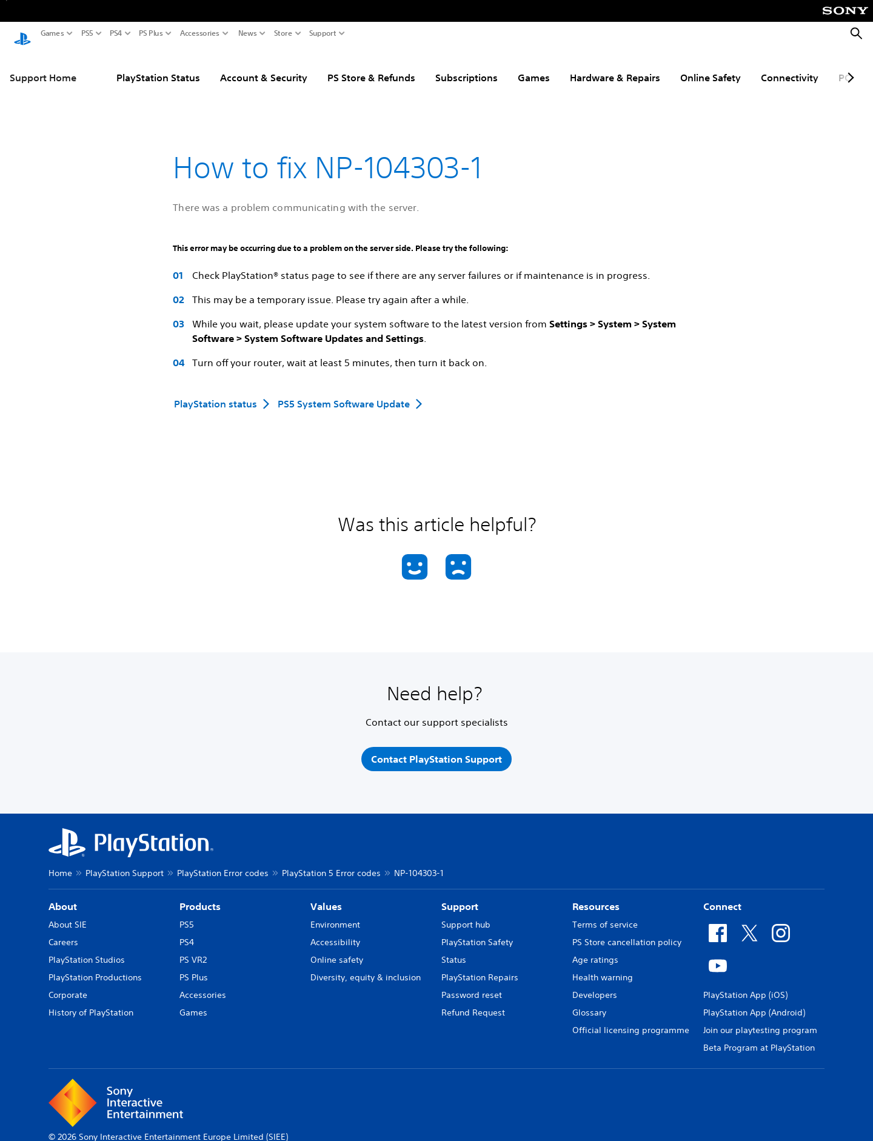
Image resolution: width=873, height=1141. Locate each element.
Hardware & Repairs (615, 66)
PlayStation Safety (477, 933)
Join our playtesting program (760, 1021)
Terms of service (605, 915)
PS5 (87, 33)
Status (453, 950)
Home (60, 863)
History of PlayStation (90, 1003)
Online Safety (710, 66)
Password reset (471, 985)
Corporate (67, 985)
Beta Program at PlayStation (759, 1038)
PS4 (116, 33)
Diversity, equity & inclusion (365, 968)
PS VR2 (193, 950)
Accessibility (335, 933)
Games (52, 33)
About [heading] (62, 897)
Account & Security (263, 66)
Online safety (336, 950)
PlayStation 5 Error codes (331, 863)
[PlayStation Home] (22, 33)
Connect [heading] (722, 897)
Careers (63, 933)
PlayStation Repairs (479, 968)
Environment (335, 915)
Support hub (465, 915)
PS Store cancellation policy (626, 933)
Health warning (602, 968)
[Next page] (848, 66)
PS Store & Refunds (371, 66)
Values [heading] (326, 897)
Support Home (43, 66)
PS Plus (151, 33)
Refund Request (473, 1003)
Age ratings (595, 950)
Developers (594, 985)
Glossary (589, 1003)
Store (283, 33)
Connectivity (789, 66)
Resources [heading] (596, 897)
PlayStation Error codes (223, 863)
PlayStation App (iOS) (745, 985)
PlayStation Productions (95, 968)
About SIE (67, 915)
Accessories (199, 33)
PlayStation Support (124, 863)
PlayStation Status (158, 66)
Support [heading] (459, 897)
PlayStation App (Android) (754, 1003)
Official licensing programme (630, 1021)
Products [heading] (200, 897)
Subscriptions (466, 66)
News (247, 33)
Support (322, 33)
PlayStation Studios (86, 950)
